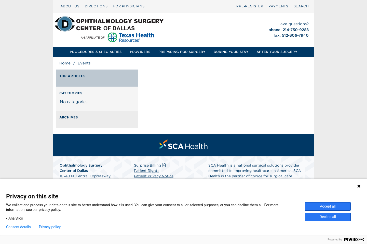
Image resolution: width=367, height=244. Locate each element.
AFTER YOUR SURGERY (276, 52)
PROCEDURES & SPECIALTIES (95, 52)
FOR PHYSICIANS (128, 6)
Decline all (328, 217)
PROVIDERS (140, 52)
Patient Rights (146, 171)
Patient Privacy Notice (153, 176)
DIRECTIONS (96, 6)
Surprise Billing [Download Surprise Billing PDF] (150, 165)
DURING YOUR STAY (231, 52)
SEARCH (301, 6)
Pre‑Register (249, 6)
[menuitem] (69, 6)
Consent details (18, 227)
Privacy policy (50, 227)
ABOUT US (69, 6)
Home (65, 63)
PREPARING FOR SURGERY (181, 52)
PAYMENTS (278, 6)
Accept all (328, 206)
